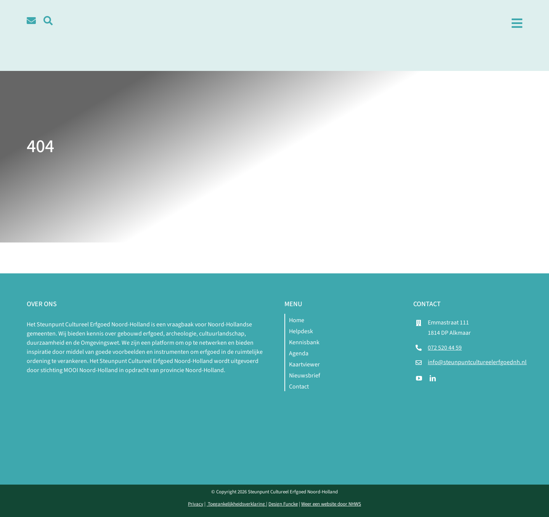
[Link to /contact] (31, 20)
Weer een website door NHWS (331, 504)
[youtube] (419, 378)
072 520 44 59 (445, 348)
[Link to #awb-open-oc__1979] (517, 23)
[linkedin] (433, 378)
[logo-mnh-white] (145, 384)
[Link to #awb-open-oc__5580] (48, 20)
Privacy (195, 504)
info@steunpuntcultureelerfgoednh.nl (477, 362)
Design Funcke (283, 504)
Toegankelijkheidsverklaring (236, 504)
